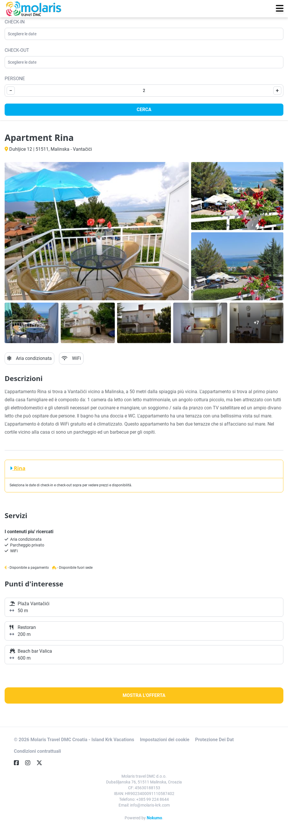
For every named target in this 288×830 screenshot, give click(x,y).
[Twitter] (41, 762)
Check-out (17, 50)
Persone (15, 78)
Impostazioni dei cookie (164, 739)
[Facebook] (19, 762)
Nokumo (154, 818)
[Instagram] (30, 762)
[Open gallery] (97, 231)
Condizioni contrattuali (37, 751)
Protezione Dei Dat (214, 739)
